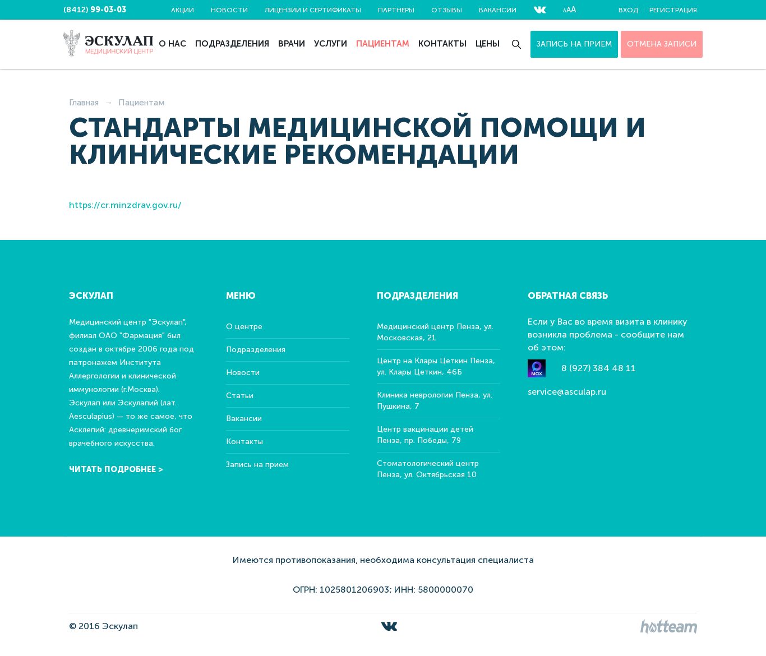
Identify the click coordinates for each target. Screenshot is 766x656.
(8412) (94, 10)
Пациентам (382, 44)
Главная (84, 103)
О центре (244, 326)
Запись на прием (574, 44)
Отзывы (446, 10)
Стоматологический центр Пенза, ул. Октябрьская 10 (428, 469)
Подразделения (232, 44)
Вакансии (497, 10)
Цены (488, 44)
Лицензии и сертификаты (313, 10)
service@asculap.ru (567, 391)
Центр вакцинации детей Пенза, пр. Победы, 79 (425, 434)
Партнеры (396, 10)
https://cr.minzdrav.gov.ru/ (125, 205)
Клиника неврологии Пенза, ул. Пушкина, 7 (434, 400)
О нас (172, 44)
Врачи (291, 44)
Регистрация (673, 10)
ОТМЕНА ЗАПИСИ (661, 44)
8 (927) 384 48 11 (598, 368)
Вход (628, 10)
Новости (229, 10)
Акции (182, 10)
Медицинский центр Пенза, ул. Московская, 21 (435, 332)
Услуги (330, 44)
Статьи (239, 395)
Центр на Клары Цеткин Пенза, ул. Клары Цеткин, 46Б (436, 366)
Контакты (442, 44)
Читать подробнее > (116, 469)
